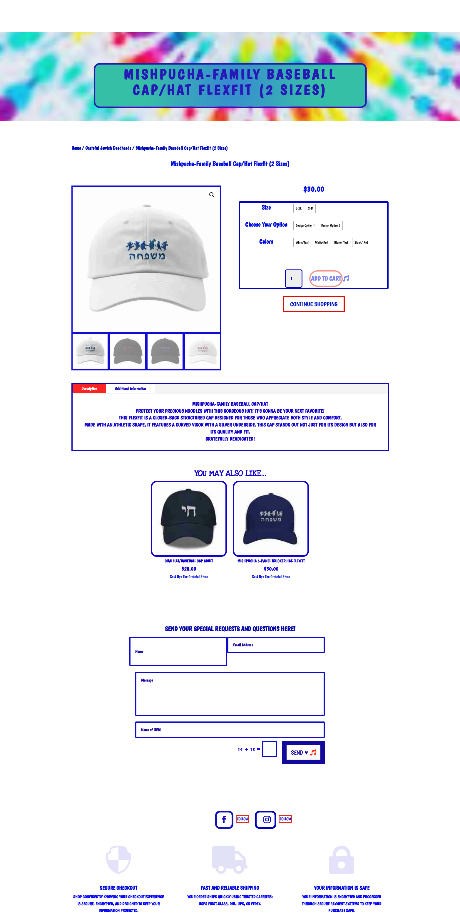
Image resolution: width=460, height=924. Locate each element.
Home (76, 148)
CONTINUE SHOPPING (313, 304)
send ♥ (299, 752)
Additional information (130, 388)
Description (89, 388)
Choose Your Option (266, 224)
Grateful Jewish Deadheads (108, 148)
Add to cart (326, 278)
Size (266, 207)
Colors (266, 241)
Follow (242, 819)
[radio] (299, 208)
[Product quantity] (293, 278)
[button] (212, 195)
